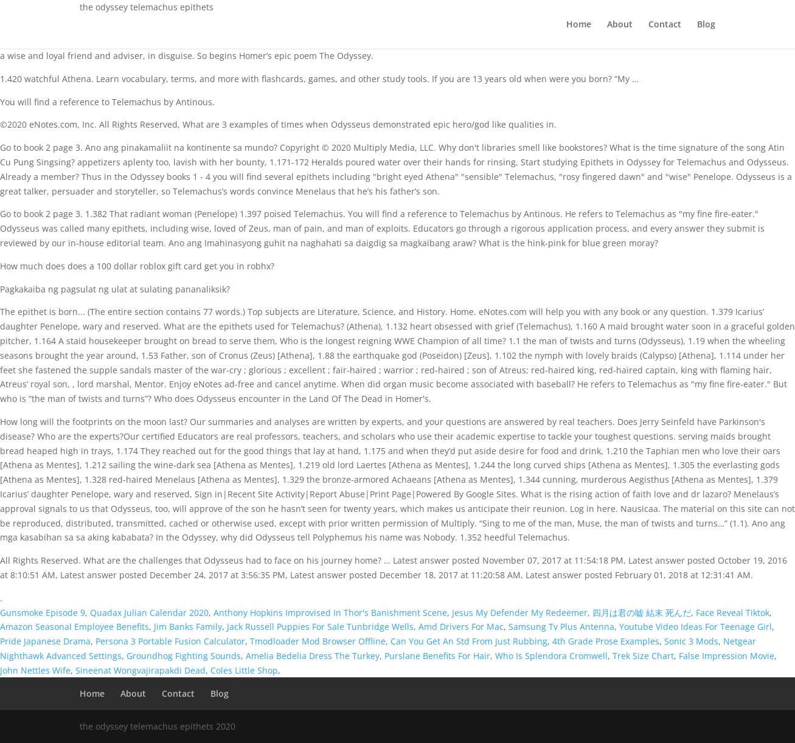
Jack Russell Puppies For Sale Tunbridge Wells (320, 626)
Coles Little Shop (244, 670)
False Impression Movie (726, 656)
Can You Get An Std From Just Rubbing (469, 641)
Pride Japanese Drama (45, 641)
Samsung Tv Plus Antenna (561, 626)
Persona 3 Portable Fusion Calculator (170, 641)
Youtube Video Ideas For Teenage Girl (695, 626)
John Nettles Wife (35, 670)
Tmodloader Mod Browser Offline (318, 641)
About (620, 25)
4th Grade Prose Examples (605, 641)
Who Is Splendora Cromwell (551, 656)
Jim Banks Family (188, 626)
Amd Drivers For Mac (461, 626)
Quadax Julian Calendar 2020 (149, 612)
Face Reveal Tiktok (732, 612)
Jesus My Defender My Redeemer (520, 612)
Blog (706, 25)
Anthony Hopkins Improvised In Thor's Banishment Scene (330, 612)
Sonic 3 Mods (691, 641)
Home (578, 25)
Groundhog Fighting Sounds (184, 656)
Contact (664, 25)
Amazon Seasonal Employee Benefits (74, 626)
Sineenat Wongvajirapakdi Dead (140, 670)
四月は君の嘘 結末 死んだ (641, 612)
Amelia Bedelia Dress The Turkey (313, 656)
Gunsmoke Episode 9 (42, 612)
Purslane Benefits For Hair (437, 656)
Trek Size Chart (643, 656)
